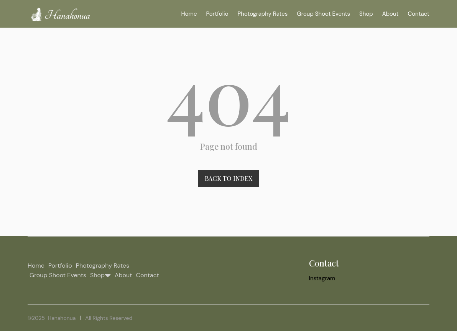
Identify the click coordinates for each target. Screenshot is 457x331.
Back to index (228, 178)
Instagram (322, 278)
